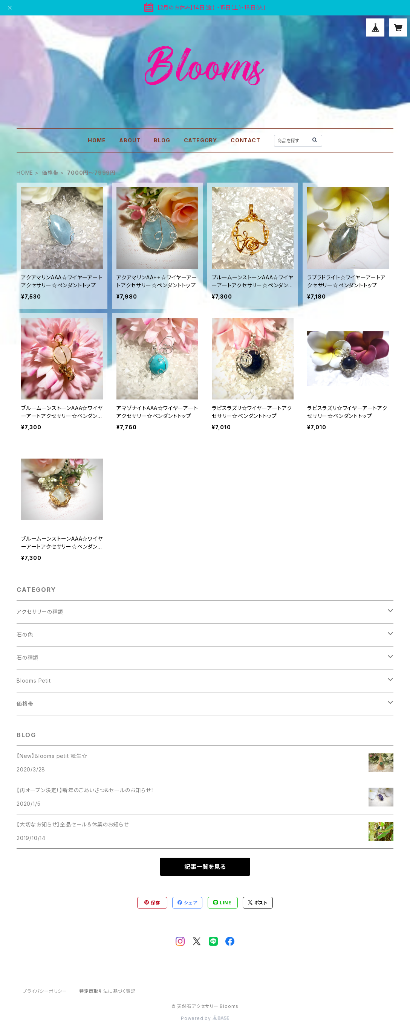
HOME (97, 140)
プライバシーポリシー (45, 991)
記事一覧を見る (205, 866)
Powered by (205, 1018)
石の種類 (27, 657)
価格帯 (50, 172)
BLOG (162, 140)
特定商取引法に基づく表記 (107, 991)
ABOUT (129, 140)
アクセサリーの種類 (40, 611)
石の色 (25, 634)
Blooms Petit (34, 680)
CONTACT (245, 140)
